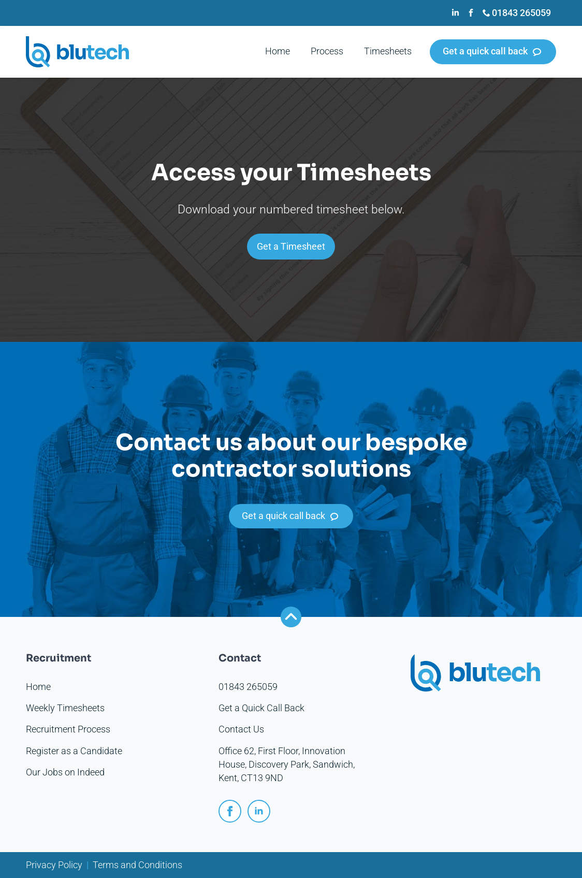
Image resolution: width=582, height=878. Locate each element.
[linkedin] (259, 811)
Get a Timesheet (291, 246)
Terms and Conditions (137, 865)
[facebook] (230, 811)
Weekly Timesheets (65, 708)
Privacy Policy (54, 865)
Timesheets (388, 51)
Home (277, 51)
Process (327, 51)
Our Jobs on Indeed (65, 772)
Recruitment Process (68, 729)
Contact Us (241, 729)
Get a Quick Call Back (261, 708)
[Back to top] (291, 617)
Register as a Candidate (74, 751)
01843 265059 (248, 687)
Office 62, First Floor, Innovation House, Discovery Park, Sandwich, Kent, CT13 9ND (287, 765)
